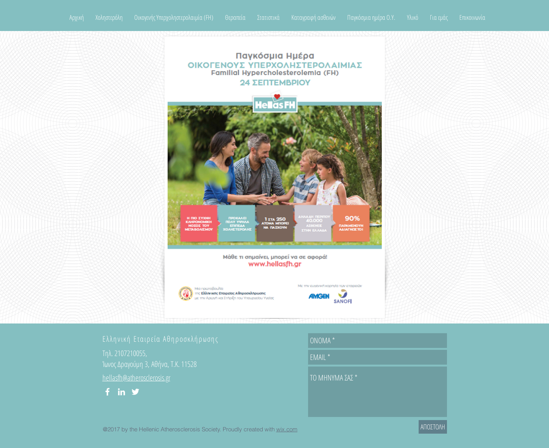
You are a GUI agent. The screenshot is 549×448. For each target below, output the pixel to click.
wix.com (287, 429)
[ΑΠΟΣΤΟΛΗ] (433, 427)
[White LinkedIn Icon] (121, 392)
